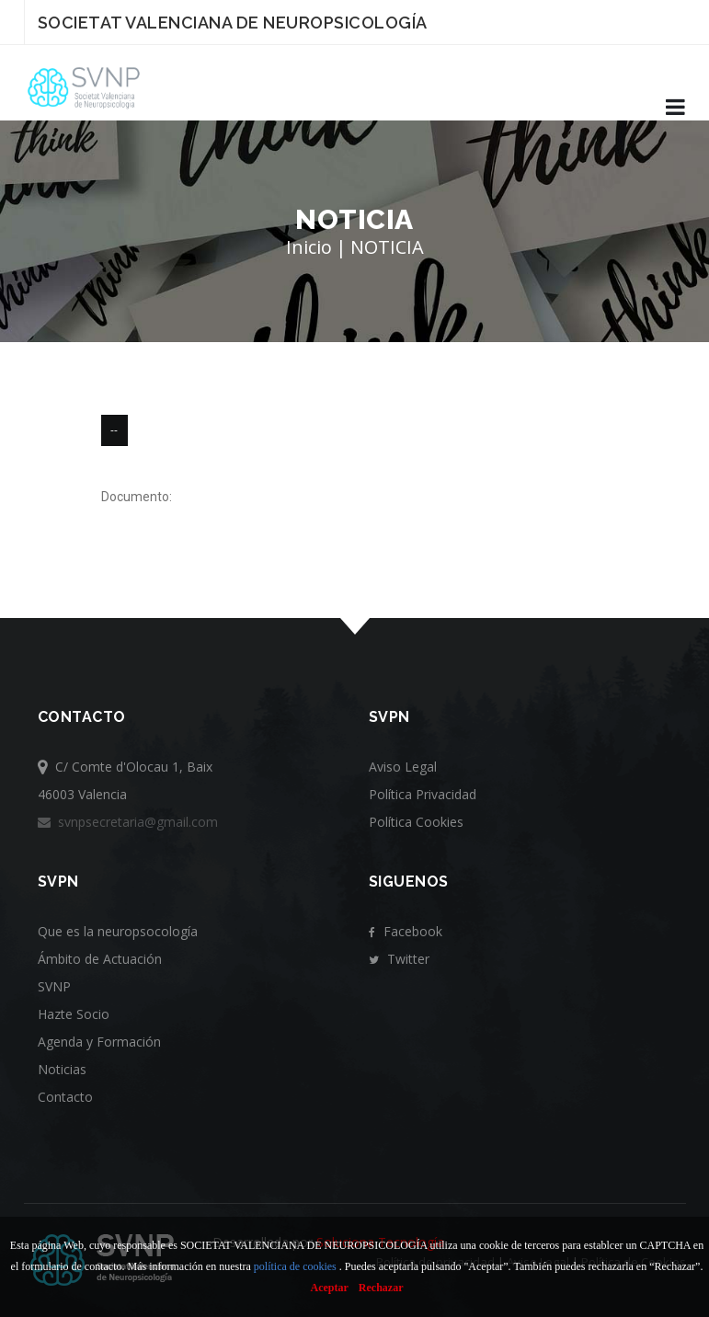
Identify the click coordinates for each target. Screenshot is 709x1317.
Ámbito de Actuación (100, 959)
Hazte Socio (73, 1014)
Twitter (399, 959)
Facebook (405, 931)
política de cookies (295, 1266)
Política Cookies (416, 821)
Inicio (309, 247)
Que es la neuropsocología (118, 931)
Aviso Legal (403, 766)
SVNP (54, 986)
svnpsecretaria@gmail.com (128, 821)
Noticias (62, 1069)
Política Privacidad (422, 794)
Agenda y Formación (99, 1041)
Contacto (65, 1096)
